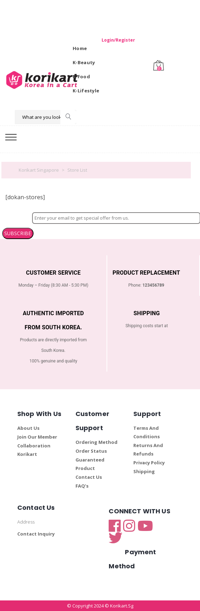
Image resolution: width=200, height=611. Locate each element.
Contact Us (88, 477)
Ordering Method (96, 442)
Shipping (144, 471)
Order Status (91, 451)
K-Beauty (84, 62)
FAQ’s (82, 486)
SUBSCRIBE (17, 233)
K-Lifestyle (86, 90)
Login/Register (118, 40)
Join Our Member (37, 437)
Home (80, 48)
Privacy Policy (149, 462)
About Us (28, 428)
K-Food (81, 76)
